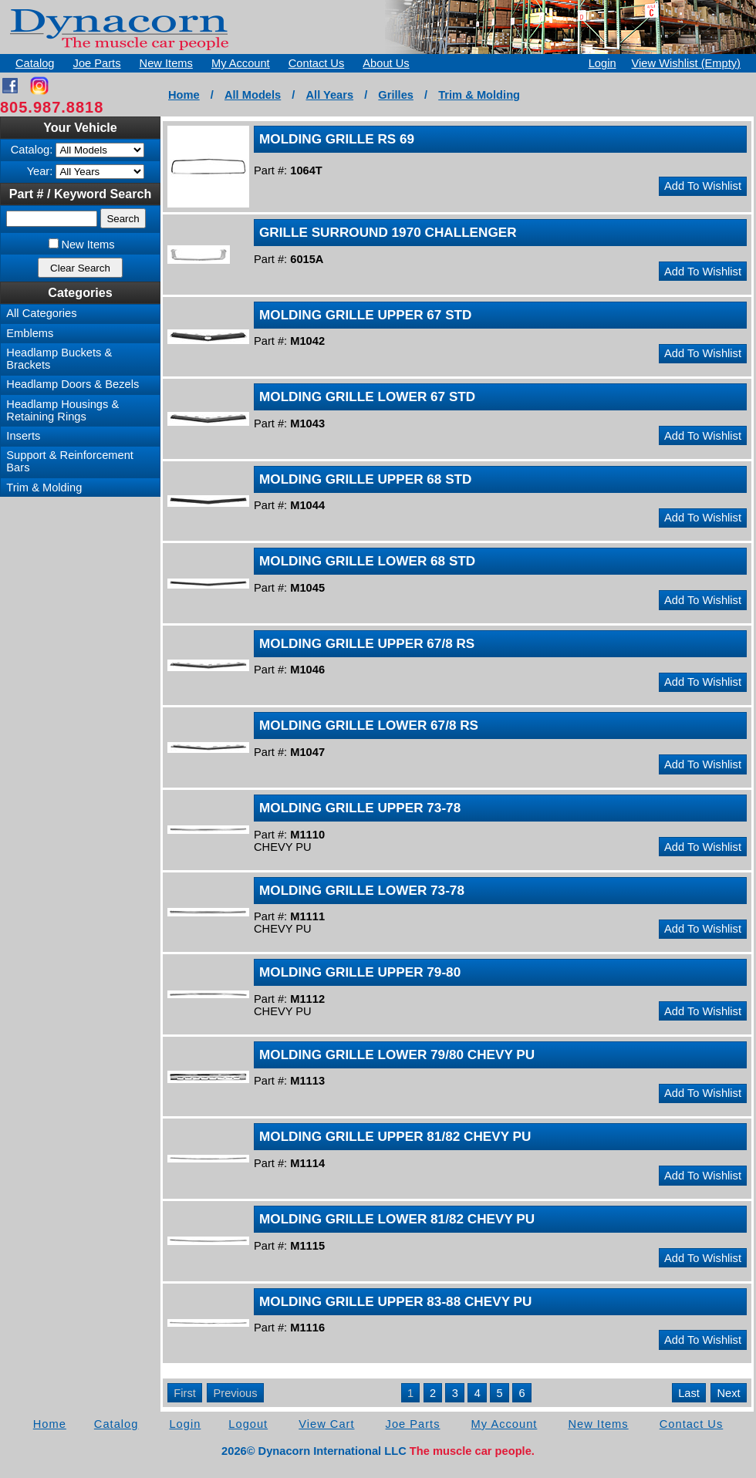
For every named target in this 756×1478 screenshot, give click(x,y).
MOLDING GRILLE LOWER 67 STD (367, 396)
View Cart (326, 1424)
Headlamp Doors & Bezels (72, 384)
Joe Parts (97, 63)
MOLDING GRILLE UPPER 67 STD (365, 314)
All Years (329, 95)
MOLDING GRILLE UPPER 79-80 (360, 972)
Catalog (35, 63)
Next (729, 1393)
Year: (40, 171)
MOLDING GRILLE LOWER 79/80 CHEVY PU (397, 1054)
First (185, 1393)
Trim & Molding (479, 95)
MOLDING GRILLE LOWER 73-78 (361, 890)
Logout (248, 1424)
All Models (252, 95)
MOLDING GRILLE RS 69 (336, 139)
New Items (166, 63)
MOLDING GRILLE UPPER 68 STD (365, 479)
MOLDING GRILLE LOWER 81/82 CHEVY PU (397, 1219)
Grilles (395, 95)
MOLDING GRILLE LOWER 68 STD (367, 561)
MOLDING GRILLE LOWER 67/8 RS (368, 725)
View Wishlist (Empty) (686, 63)
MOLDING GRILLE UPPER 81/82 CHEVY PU (395, 1136)
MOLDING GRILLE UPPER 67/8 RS (366, 643)
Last (689, 1393)
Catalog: (32, 149)
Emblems (29, 333)
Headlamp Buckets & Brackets (59, 358)
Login (602, 63)
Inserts (23, 436)
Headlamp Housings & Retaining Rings (62, 410)
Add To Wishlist (702, 186)
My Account (240, 63)
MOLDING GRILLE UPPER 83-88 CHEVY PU (395, 1301)
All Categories (41, 313)
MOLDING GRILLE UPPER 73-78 (360, 807)
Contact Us (317, 63)
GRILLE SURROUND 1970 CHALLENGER (388, 232)
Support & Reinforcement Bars (69, 461)
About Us (386, 63)
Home (184, 95)
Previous (235, 1393)
